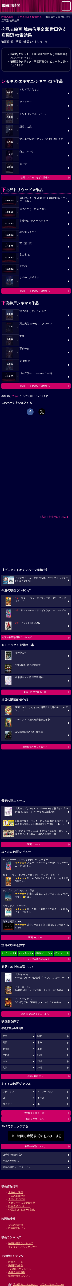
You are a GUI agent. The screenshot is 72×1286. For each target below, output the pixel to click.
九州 (5, 1067)
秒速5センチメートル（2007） (36, 220)
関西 (5, 1042)
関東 (39, 1036)
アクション (8, 1091)
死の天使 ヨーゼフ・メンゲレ (35, 323)
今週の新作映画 (16, 1196)
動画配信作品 (15, 1265)
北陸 (39, 1055)
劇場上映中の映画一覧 (35, 692)
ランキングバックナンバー (23, 1246)
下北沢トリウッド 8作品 (22, 190)
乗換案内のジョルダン (25, 1284)
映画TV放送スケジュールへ (35, 1014)
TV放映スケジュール (19, 1268)
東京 (5, 1036)
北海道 (6, 1049)
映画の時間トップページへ (16, 1167)
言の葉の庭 (25, 243)
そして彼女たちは (29, 89)
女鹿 (21, 336)
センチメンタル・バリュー (34, 114)
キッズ (40, 1098)
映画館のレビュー (18, 1228)
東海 (39, 1042)
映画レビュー (35, 937)
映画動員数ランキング (20, 1243)
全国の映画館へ (35, 1076)
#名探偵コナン (42, 953)
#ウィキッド (25, 953)
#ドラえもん (8, 953)
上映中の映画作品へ (13, 1154)
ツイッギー (25, 102)
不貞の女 (24, 348)
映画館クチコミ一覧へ (35, 1113)
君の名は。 (25, 254)
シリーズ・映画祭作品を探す (35, 959)
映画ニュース (15, 1262)
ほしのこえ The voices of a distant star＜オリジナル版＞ (43, 199)
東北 (39, 1049)
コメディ (7, 1104)
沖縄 (39, 1067)
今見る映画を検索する (29, 17)
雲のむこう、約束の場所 (32, 209)
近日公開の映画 (16, 1199)
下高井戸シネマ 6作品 (20, 303)
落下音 (23, 164)
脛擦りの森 (25, 126)
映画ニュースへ (35, 844)
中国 (5, 1061)
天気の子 (24, 266)
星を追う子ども (28, 232)
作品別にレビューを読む (21, 1209)
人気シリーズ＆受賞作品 (21, 1202)
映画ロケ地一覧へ (35, 1119)
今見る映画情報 (16, 1272)
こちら (16, 396)
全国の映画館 (15, 1224)
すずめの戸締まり (29, 277)
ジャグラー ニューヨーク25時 (35, 373)
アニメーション (45, 1091)
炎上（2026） (26, 151)
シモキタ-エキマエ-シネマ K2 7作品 (32, 81)
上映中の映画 (15, 1192)
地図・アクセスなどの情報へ (35, 177)
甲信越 (6, 1055)
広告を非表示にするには (54, 516)
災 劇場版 (24, 361)
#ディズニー (60, 953)
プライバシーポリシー (52, 1284)
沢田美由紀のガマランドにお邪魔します (41, 139)
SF (4, 1098)
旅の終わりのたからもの (32, 311)
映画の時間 (7, 17)
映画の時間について (35, 1146)
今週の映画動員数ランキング (16, 637)
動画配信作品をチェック (35, 746)
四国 (39, 1061)
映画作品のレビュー (19, 1206)
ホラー (40, 1104)
